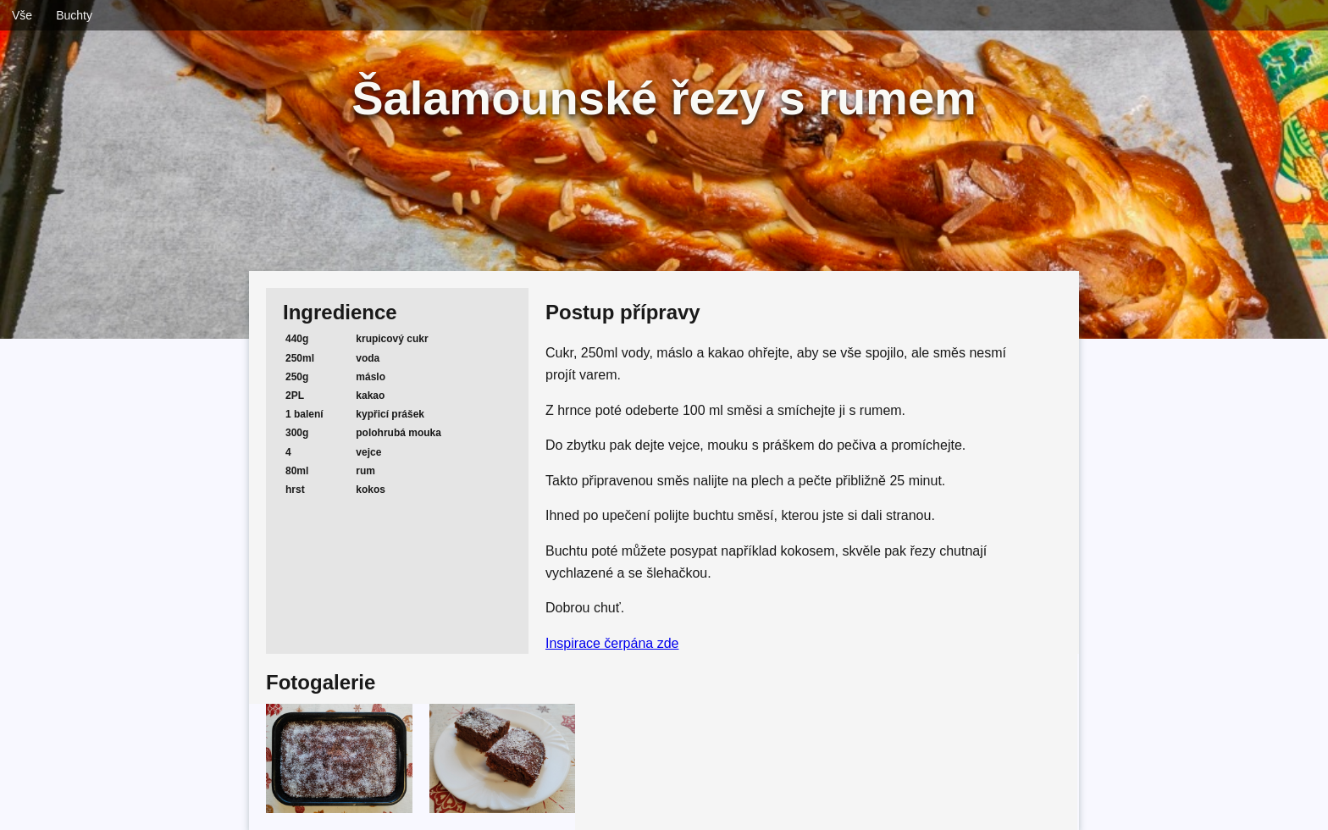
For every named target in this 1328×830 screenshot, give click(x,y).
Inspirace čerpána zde (611, 643)
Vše (22, 15)
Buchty (74, 15)
